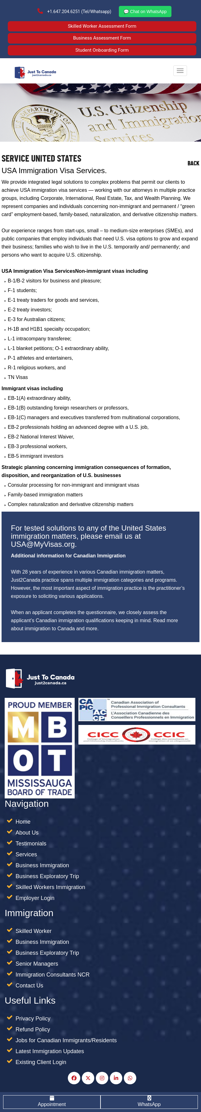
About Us (27, 833)
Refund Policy (33, 1029)
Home (23, 822)
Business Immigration (42, 865)
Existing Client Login (41, 1062)
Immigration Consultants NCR (53, 975)
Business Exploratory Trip (47, 876)
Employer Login (35, 898)
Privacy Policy (33, 1018)
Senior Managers (37, 964)
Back (193, 164)
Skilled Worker (34, 931)
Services (26, 854)
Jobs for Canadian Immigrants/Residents (66, 1040)
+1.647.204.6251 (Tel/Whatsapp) (74, 11)
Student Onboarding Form (102, 50)
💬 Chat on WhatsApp (145, 11)
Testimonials (31, 843)
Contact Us (29, 985)
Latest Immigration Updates (50, 1051)
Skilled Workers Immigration (50, 887)
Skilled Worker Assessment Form (102, 26)
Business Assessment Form (102, 38)
